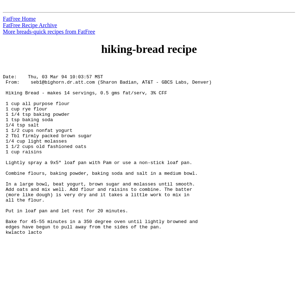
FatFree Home (19, 19)
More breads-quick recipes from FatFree (49, 32)
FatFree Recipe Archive (30, 25)
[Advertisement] (265, 172)
